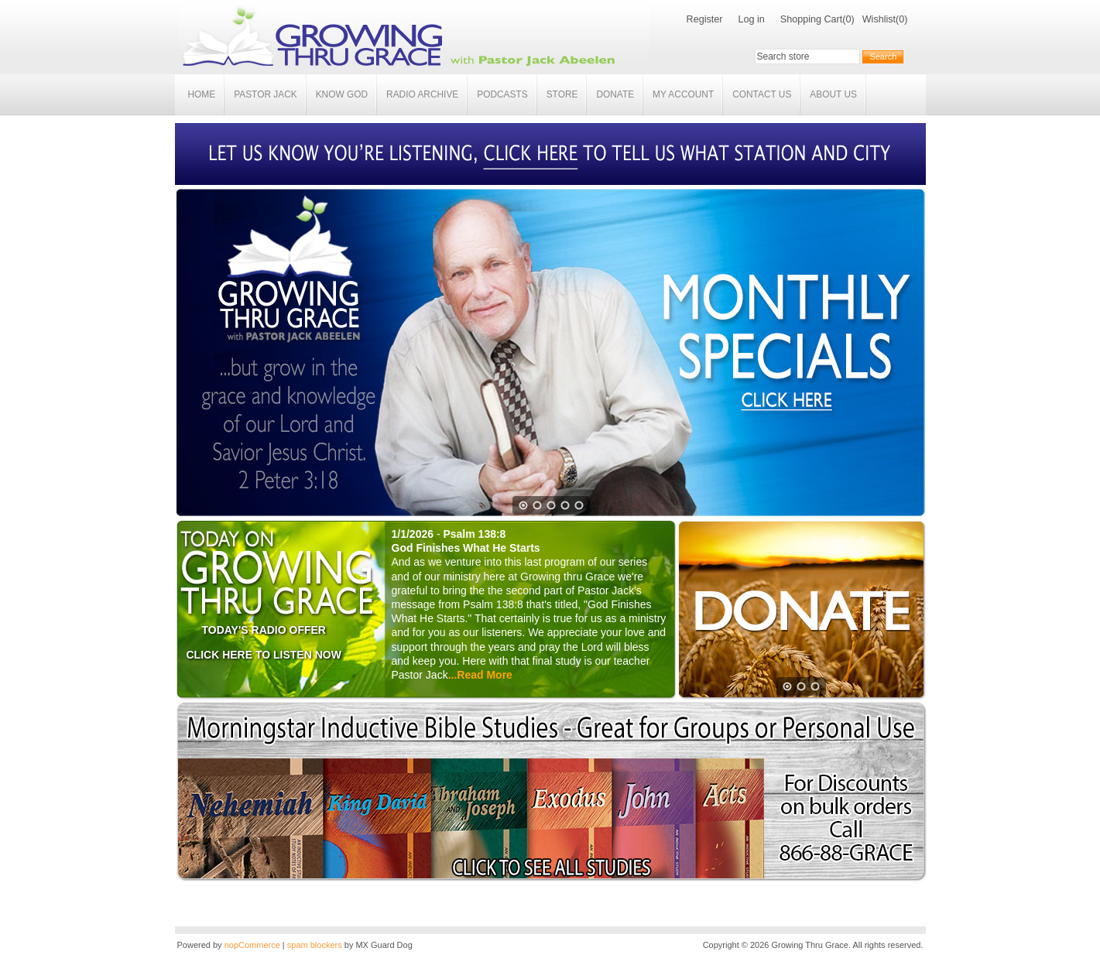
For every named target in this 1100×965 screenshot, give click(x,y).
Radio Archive (422, 94)
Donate (615, 94)
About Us (833, 94)
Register (705, 19)
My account (683, 94)
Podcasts (502, 94)
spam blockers (314, 945)
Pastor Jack (265, 94)
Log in (751, 19)
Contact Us (761, 94)
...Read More (480, 675)
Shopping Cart (811, 19)
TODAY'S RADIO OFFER (264, 630)
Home (202, 94)
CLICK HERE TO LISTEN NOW (264, 654)
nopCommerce (252, 945)
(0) (848, 19)
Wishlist (879, 19)
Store (562, 94)
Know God (342, 94)
